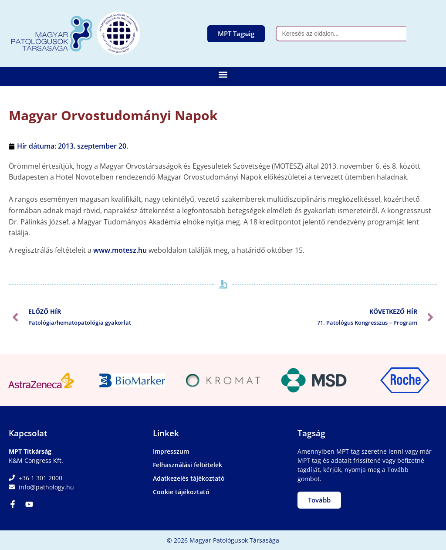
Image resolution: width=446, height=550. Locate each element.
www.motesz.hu (120, 250)
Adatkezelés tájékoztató (189, 478)
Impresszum (171, 451)
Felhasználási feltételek (187, 465)
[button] (223, 74)
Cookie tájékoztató (181, 492)
